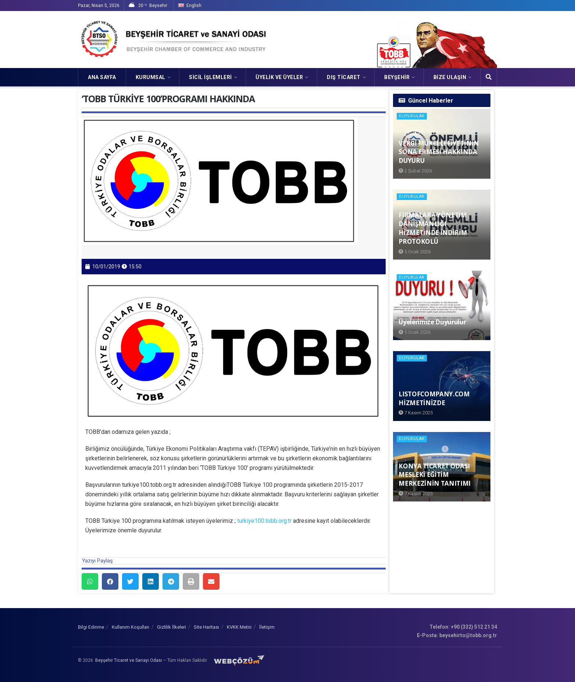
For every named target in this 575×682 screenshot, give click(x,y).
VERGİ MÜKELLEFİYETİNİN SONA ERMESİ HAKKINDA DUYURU (439, 152)
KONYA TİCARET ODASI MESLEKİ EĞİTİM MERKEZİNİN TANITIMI (435, 475)
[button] (90, 581)
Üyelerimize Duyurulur (432, 322)
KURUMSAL (150, 77)
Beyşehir (397, 77)
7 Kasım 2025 (416, 412)
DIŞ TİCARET (344, 77)
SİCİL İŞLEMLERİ (210, 77)
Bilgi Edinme (91, 627)
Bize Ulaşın (450, 77)
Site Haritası (206, 627)
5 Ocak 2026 (415, 251)
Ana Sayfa (102, 77)
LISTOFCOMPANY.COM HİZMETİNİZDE (434, 398)
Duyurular (412, 116)
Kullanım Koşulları (130, 627)
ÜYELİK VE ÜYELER (279, 77)
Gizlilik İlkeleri (171, 627)
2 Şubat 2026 (415, 171)
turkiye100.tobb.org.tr (264, 520)
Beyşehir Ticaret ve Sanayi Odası (128, 660)
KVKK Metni (239, 627)
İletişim (267, 627)
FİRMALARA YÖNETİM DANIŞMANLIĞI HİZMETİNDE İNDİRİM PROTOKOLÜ (433, 228)
